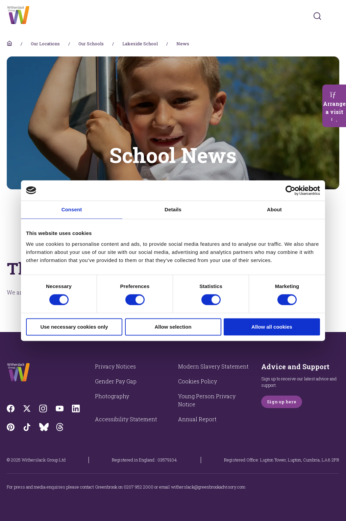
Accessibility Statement (126, 419)
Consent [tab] (71, 209)
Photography (112, 396)
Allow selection (172, 327)
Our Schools (91, 44)
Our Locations (45, 44)
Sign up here (281, 402)
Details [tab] (173, 209)
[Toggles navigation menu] (334, 16)
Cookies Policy (197, 381)
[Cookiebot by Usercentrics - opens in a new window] (290, 190)
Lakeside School (140, 44)
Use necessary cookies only (74, 327)
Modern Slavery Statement (213, 366)
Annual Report (197, 419)
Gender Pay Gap (116, 381)
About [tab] (274, 209)
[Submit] (317, 16)
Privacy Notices (115, 366)
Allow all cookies (271, 327)
